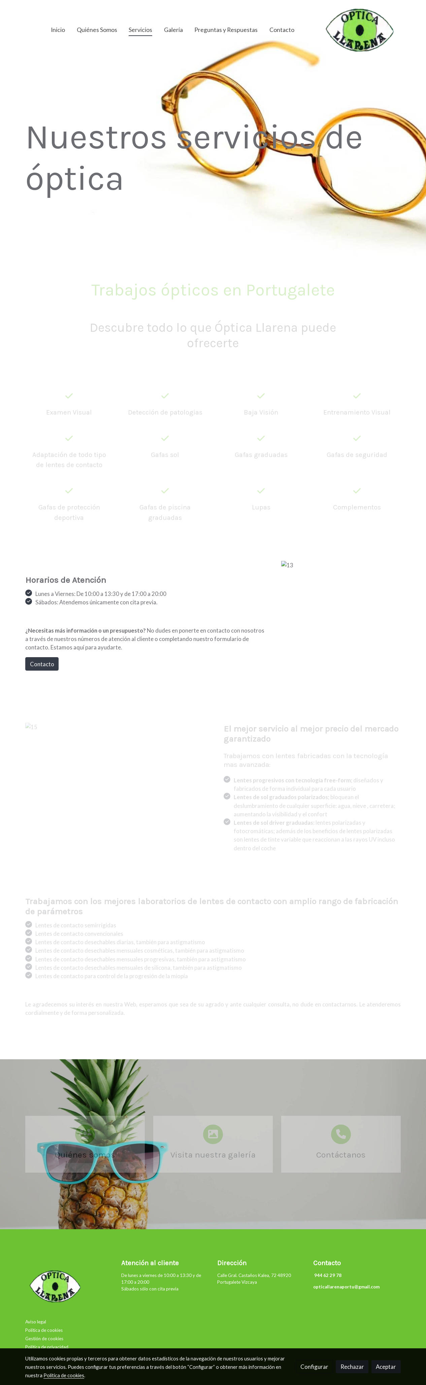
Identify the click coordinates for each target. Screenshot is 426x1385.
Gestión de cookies (44, 1338)
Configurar (314, 1366)
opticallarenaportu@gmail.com (346, 1286)
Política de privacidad (46, 1347)
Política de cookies (44, 1330)
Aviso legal (35, 1321)
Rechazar (352, 1366)
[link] (360, 30)
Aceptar (386, 1366)
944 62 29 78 (327, 1275)
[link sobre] (69, 1287)
